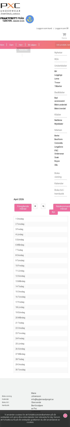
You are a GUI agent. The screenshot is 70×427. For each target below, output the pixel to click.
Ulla (56, 165)
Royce (57, 161)
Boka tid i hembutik (59, 191)
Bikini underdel (61, 104)
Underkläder (61, 65)
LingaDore (59, 146)
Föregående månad (23, 207)
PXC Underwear (59, 152)
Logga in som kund (44, 28)
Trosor (57, 82)
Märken (58, 130)
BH (56, 71)
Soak (57, 157)
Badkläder (60, 92)
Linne (57, 78)
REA (57, 59)
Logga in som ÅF (62, 28)
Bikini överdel (60, 108)
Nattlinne (58, 120)
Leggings (58, 75)
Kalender (59, 183)
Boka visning (58, 175)
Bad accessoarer (60, 99)
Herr (21, 45)
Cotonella (59, 143)
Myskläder (59, 123)
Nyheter (58, 52)
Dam (11, 45)
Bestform (59, 139)
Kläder (58, 114)
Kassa (64, 36)
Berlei (57, 135)
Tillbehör (58, 86)
